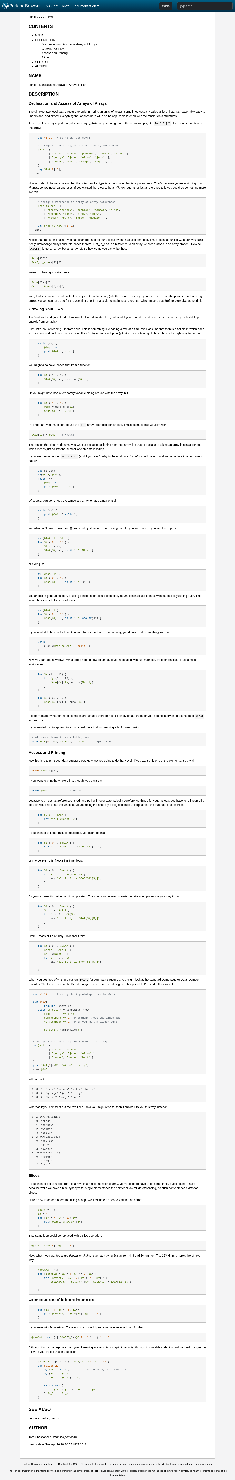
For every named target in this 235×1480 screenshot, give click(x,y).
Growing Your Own (54, 48)
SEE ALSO (42, 62)
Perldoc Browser (21, 6)
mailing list (157, 1471)
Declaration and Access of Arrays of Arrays (69, 44)
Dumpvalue (169, 979)
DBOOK (74, 1464)
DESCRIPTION (45, 40)
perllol (32, 16)
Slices (45, 57)
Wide (166, 6)
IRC (169, 1471)
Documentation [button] (84, 6)
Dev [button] (64, 6)
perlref (45, 1418)
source (41, 17)
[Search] (205, 6)
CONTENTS (41, 26)
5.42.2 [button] (50, 6)
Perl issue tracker (137, 1471)
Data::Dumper (190, 979)
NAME (39, 35)
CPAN (49, 17)
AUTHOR (41, 66)
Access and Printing (55, 53)
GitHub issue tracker (119, 1464)
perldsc (55, 1418)
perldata (34, 1418)
